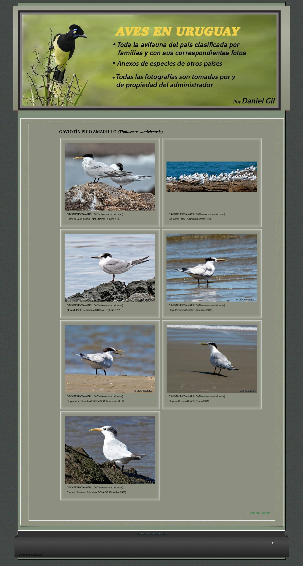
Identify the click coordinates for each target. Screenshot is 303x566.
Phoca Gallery (260, 513)
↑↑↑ (272, 543)
